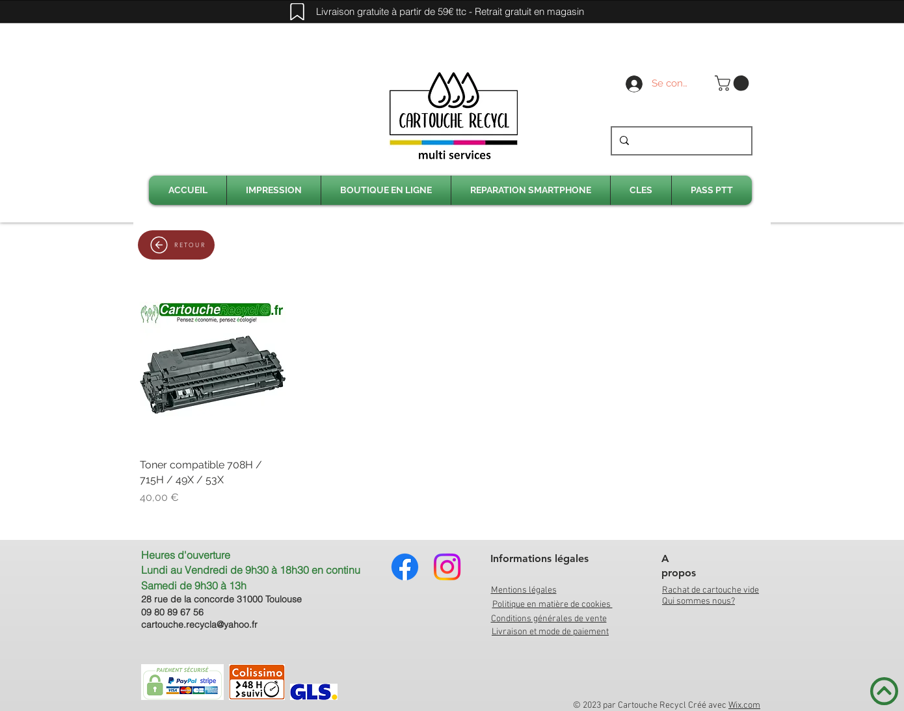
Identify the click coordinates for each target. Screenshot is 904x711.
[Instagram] (447, 567)
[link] (733, 83)
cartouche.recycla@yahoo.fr (199, 624)
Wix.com (744, 705)
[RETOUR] (176, 245)
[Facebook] (405, 567)
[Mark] (297, 11)
